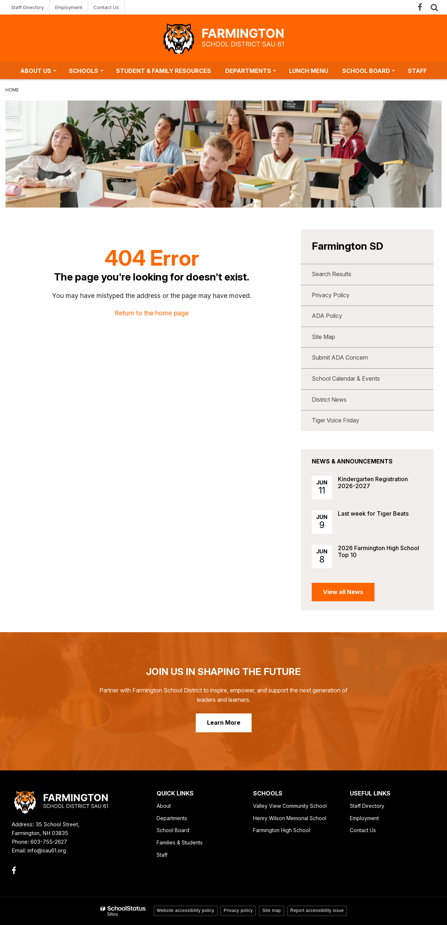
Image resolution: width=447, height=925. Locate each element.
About (164, 806)
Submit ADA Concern (340, 357)
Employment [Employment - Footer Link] (364, 818)
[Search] (434, 7)
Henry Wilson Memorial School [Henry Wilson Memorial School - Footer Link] (289, 818)
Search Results (331, 274)
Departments (172, 818)
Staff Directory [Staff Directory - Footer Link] (367, 806)
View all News (343, 591)
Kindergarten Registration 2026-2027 (373, 482)
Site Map (323, 336)
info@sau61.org (47, 850)
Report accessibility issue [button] (317, 910)
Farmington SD (347, 246)
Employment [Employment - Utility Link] (68, 7)
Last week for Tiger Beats (373, 513)
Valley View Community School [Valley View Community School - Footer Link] (290, 806)
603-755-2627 (48, 841)
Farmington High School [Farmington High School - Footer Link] (281, 830)
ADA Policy (327, 315)
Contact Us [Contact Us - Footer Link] (363, 830)
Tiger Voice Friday (335, 420)
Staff (162, 855)
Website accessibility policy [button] (186, 910)
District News (329, 399)
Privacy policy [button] (238, 910)
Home (12, 90)
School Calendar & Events (346, 378)
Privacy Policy (330, 295)
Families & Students (180, 842)
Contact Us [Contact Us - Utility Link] (106, 7)
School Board (173, 830)
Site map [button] (271, 910)
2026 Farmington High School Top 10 (378, 551)
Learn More (223, 722)
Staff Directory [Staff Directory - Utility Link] (27, 7)
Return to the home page (152, 313)
